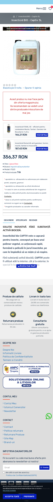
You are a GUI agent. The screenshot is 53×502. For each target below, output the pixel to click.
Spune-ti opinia (33, 88)
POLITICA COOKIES (9, 490)
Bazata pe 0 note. (12, 88)
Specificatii (21, 220)
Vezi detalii (42, 135)
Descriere (9, 220)
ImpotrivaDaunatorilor (20, 167)
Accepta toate (12, 496)
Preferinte (29, 496)
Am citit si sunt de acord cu (20, 474)
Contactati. (28, 203)
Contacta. (8, 196)
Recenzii (33, 220)
